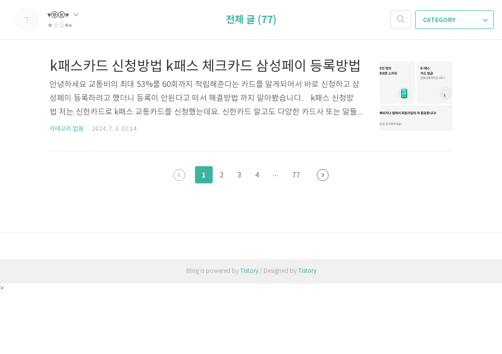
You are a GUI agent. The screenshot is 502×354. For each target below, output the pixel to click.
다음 (323, 175)
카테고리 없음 (67, 129)
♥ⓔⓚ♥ (63, 15)
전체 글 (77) (251, 20)
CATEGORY (455, 20)
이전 (179, 175)
